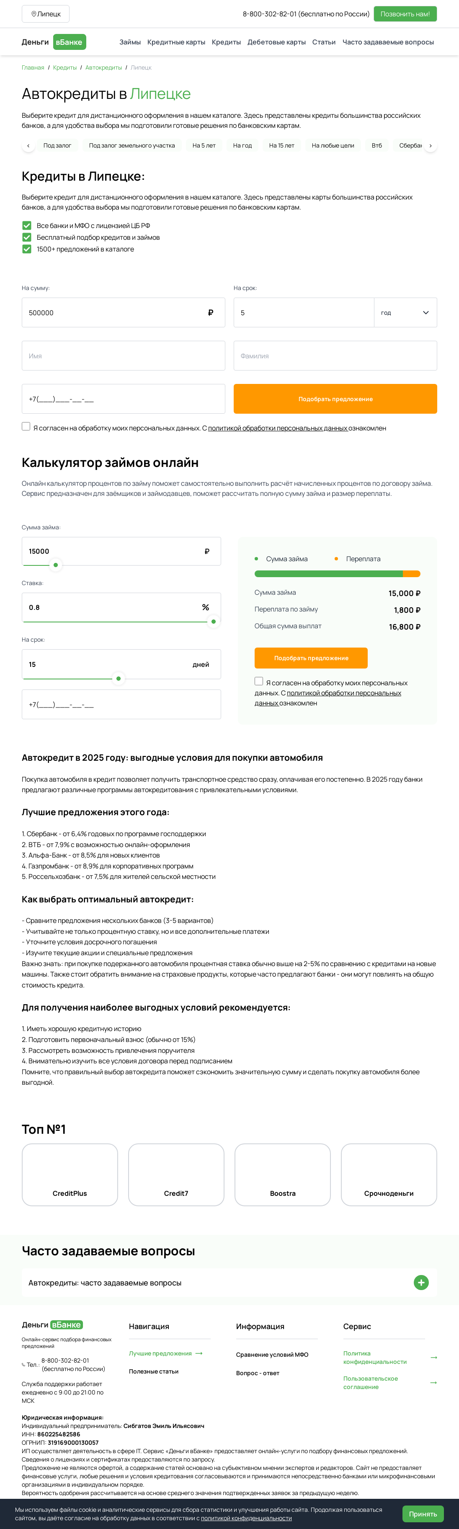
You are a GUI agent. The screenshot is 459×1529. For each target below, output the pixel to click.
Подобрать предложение (336, 399)
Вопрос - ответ (257, 1373)
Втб (377, 145)
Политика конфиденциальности (390, 1357)
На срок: (245, 288)
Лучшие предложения (166, 1353)
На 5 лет (204, 145)
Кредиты (65, 67)
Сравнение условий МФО (272, 1354)
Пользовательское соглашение (390, 1382)
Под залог (58, 145)
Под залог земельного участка (132, 145)
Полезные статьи (153, 1371)
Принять (423, 1514)
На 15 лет (281, 145)
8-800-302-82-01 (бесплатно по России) (306, 13)
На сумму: (36, 288)
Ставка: (33, 583)
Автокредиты (103, 67)
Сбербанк (413, 145)
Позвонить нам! (405, 13)
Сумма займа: (41, 527)
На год (242, 145)
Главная (33, 67)
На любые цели (333, 145)
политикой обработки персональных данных (278, 428)
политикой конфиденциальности (246, 1518)
